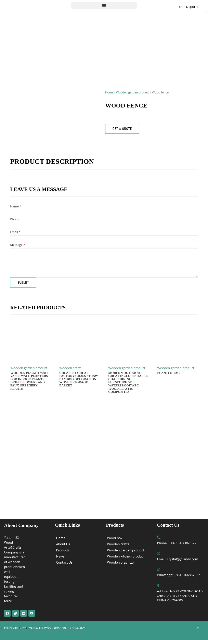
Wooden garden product (133, 92)
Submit (23, 282)
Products (62, 550)
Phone (14, 219)
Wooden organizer (121, 562)
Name (15, 206)
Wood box (114, 538)
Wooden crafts (118, 544)
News (60, 556)
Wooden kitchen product (125, 556)
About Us (63, 544)
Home (109, 92)
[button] (103, 5)
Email (15, 232)
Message (17, 245)
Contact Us (64, 562)
